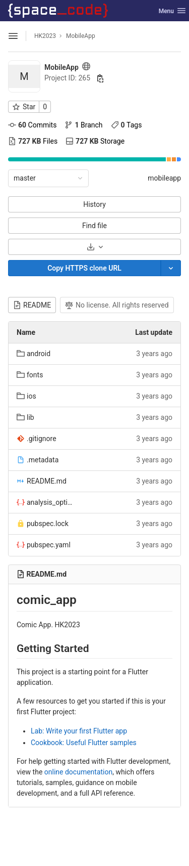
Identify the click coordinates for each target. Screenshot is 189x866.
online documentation (78, 772)
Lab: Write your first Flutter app (79, 731)
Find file (94, 226)
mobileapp (164, 178)
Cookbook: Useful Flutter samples (84, 743)
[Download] (94, 247)
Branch (83, 125)
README (32, 305)
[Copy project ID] (100, 78)
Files (32, 141)
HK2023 (45, 35)
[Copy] (84, 268)
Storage (95, 141)
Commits (32, 125)
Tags (126, 125)
